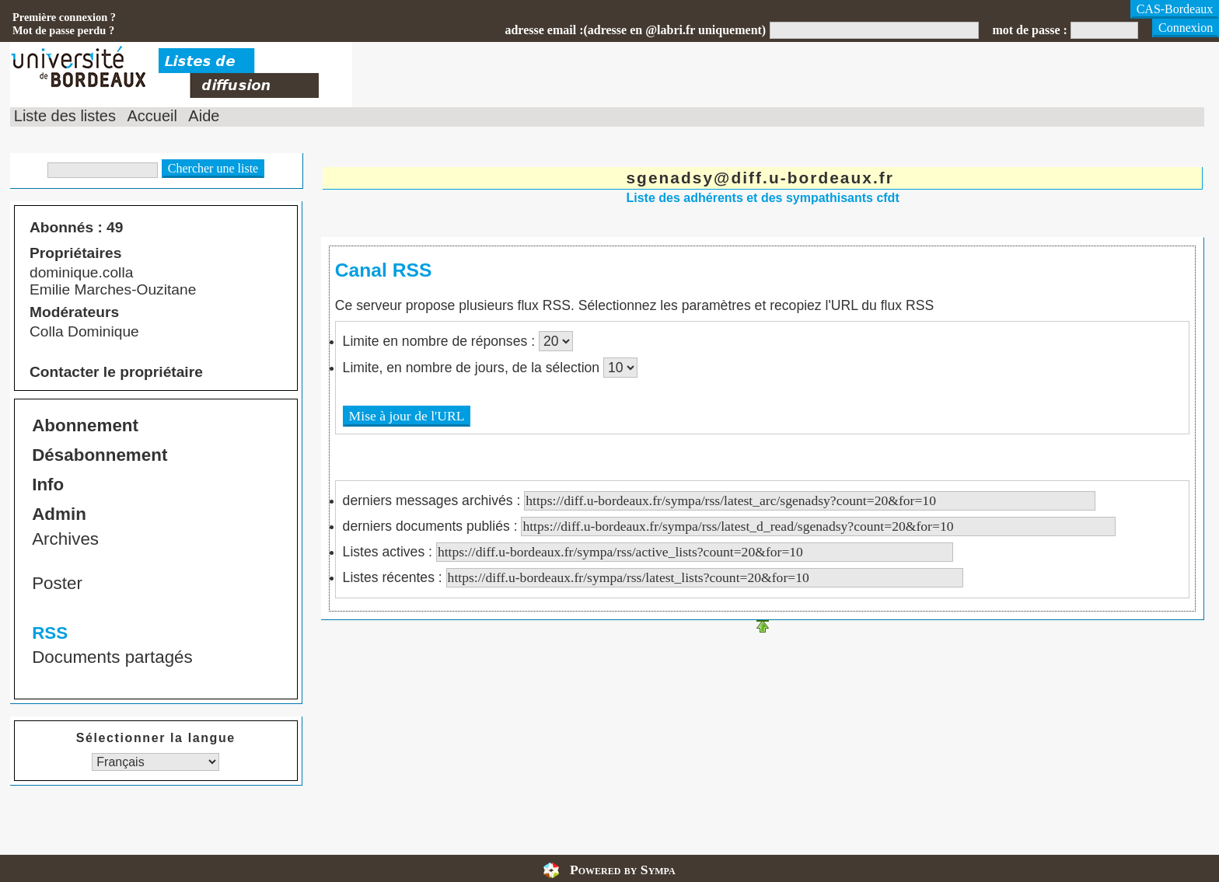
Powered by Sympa (623, 869)
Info (48, 484)
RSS (50, 633)
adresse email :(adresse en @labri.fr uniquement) (635, 30)
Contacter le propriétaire (116, 372)
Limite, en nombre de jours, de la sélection (473, 367)
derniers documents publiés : (729, 526)
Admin (59, 514)
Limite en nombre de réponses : (441, 341)
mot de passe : (1029, 30)
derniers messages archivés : (719, 500)
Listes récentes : (653, 577)
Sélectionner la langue (156, 737)
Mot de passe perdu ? (63, 30)
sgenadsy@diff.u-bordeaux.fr (760, 178)
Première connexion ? (64, 17)
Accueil (151, 115)
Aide (203, 115)
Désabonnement (99, 455)
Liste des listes (65, 115)
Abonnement (85, 425)
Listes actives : (648, 552)
